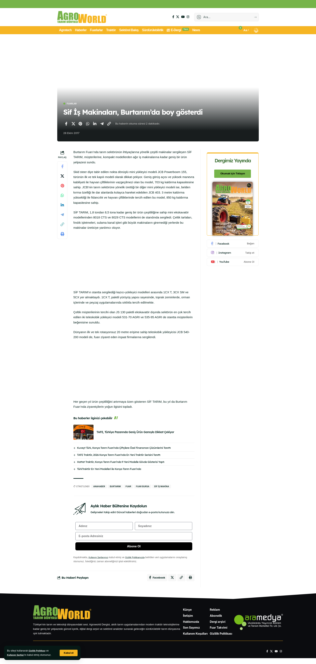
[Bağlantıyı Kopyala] (109, 124)
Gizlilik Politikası (38, 650)
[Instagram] (188, 17)
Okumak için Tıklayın (233, 171)
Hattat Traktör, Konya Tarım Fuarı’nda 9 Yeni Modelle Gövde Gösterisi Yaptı (120, 462)
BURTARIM (115, 487)
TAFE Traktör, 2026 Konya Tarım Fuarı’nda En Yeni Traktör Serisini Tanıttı (118, 455)
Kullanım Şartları (16, 655)
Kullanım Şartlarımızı (99, 561)
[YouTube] (183, 17)
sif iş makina (161, 487)
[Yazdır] (62, 234)
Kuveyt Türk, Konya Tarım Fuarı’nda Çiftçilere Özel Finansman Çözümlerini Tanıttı (123, 448)
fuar (128, 487)
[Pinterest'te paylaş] (80, 124)
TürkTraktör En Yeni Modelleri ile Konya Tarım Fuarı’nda (109, 469)
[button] (68, 653)
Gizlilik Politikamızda (139, 561)
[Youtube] (233, 260)
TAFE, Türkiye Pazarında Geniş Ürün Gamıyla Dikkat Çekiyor (135, 432)
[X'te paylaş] (73, 124)
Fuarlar (73, 104)
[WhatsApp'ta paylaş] (87, 124)
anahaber (99, 487)
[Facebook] (173, 17)
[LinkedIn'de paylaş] (95, 124)
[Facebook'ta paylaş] (66, 124)
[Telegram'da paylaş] (102, 124)
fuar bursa (142, 487)
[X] (177, 17)
